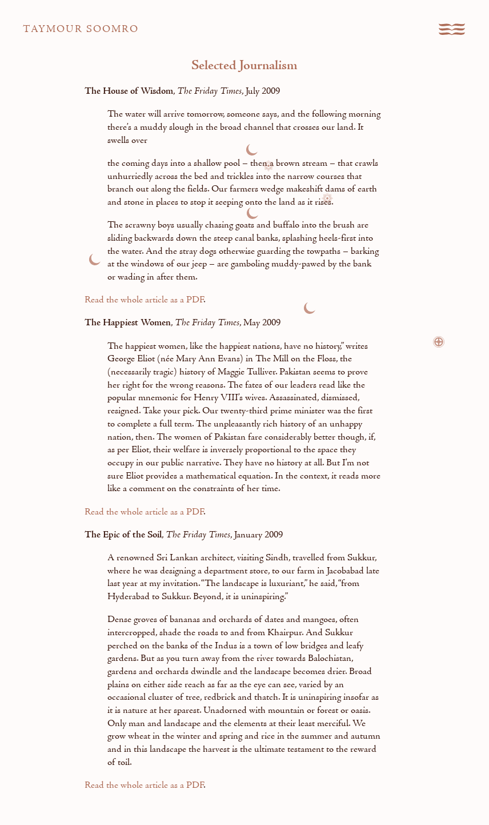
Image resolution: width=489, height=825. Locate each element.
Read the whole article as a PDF (144, 300)
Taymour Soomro (81, 29)
